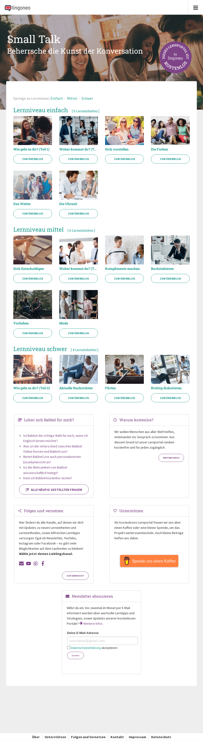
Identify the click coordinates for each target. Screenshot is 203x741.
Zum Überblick (32, 159)
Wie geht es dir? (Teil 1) (31, 149)
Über (36, 737)
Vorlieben (21, 323)
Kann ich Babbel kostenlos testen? (47, 478)
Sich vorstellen (117, 149)
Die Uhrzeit (68, 204)
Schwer (87, 98)
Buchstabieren (162, 269)
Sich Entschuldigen (28, 269)
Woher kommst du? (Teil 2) (78, 269)
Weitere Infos (171, 457)
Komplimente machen (122, 269)
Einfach (56, 98)
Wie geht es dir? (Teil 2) (31, 388)
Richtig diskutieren (166, 388)
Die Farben (159, 149)
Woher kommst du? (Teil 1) (78, 149)
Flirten (110, 388)
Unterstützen (55, 737)
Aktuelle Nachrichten (76, 388)
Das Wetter (22, 204)
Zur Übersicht (75, 575)
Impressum (137, 737)
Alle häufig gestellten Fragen (54, 490)
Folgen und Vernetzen (88, 737)
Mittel (72, 98)
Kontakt (117, 737)
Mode (63, 323)
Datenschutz (161, 737)
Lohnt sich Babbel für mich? (49, 419)
